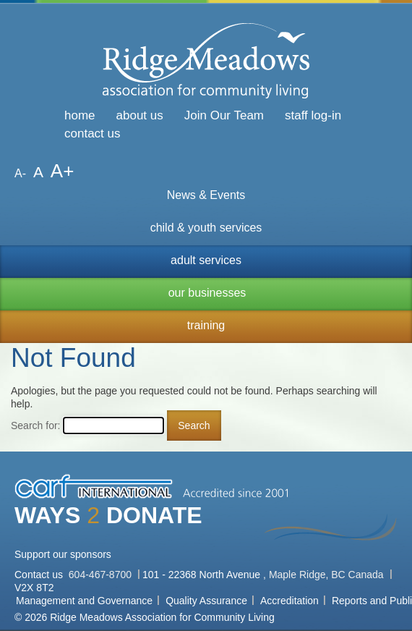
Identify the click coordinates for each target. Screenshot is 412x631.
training (206, 325)
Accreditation (289, 600)
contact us (92, 133)
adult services (206, 260)
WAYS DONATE (108, 515)
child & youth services (206, 227)
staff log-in (313, 115)
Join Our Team (224, 115)
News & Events (206, 195)
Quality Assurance (206, 600)
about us (139, 115)
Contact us (40, 574)
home (79, 115)
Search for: (35, 425)
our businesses (207, 293)
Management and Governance (84, 600)
